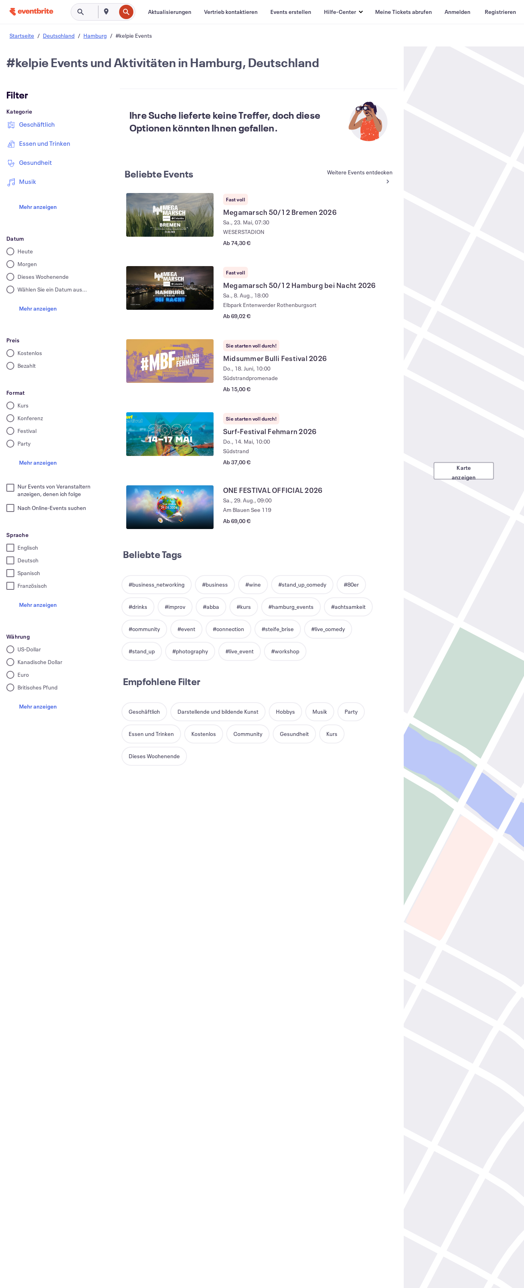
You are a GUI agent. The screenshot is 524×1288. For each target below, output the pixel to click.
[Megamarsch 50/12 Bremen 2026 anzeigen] (170, 215)
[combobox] (115, 12)
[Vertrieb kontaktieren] (231, 12)
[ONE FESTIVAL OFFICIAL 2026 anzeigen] (170, 507)
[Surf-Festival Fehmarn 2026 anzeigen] (170, 434)
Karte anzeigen (464, 472)
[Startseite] (31, 11)
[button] (343, 12)
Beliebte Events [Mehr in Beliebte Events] (159, 174)
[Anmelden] (457, 12)
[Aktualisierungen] (170, 12)
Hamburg (95, 35)
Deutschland (59, 35)
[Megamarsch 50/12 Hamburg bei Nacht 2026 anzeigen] (170, 288)
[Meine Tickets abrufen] (403, 12)
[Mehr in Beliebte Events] (359, 177)
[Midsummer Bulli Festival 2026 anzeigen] (170, 361)
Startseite (22, 35)
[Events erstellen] (291, 12)
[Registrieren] (500, 12)
